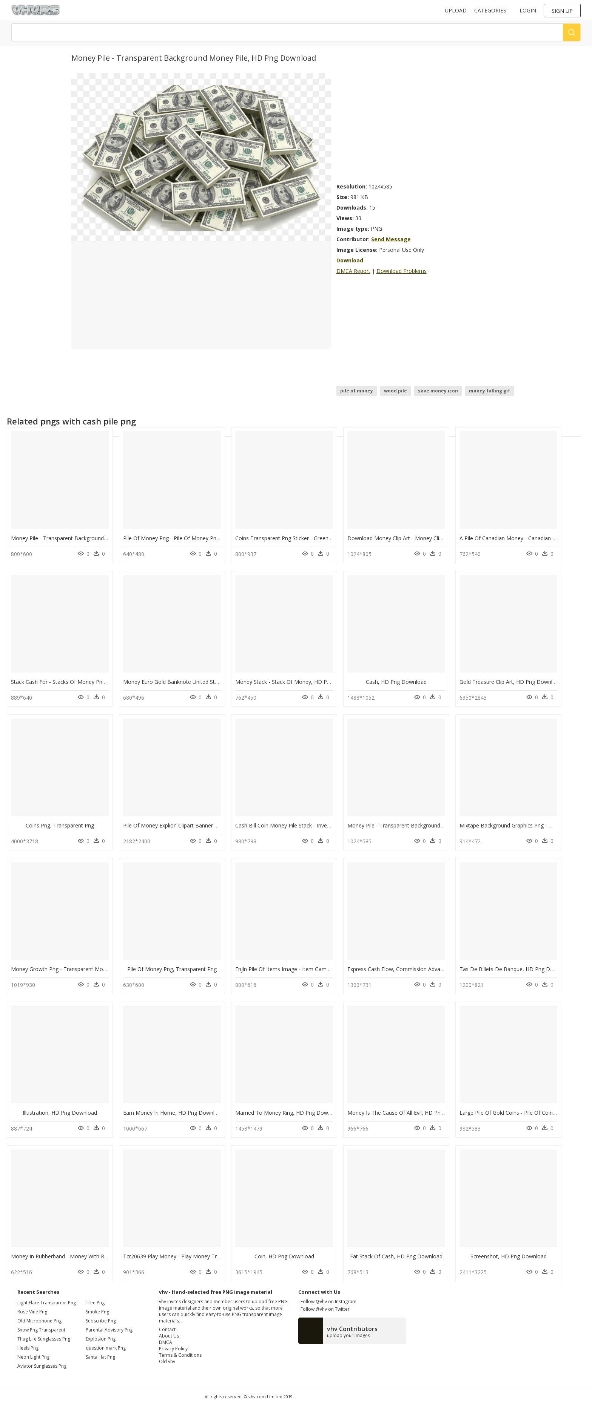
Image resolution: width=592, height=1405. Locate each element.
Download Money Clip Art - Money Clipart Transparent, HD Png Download (438, 538)
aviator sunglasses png (41, 1366)
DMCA (165, 1342)
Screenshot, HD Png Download (508, 1256)
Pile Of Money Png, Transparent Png (172, 969)
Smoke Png (97, 1311)
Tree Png (95, 1302)
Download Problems (401, 270)
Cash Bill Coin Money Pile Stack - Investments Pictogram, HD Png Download (328, 825)
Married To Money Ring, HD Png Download (288, 1112)
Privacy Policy (173, 1348)
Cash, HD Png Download (396, 681)
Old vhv (167, 1361)
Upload (456, 10)
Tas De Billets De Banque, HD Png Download (515, 969)
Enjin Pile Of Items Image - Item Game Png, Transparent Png (309, 969)
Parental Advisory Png (109, 1330)
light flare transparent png (46, 1302)
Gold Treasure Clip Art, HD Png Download (510, 681)
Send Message (391, 239)
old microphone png (39, 1321)
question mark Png (106, 1348)
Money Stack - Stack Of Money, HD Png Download (297, 681)
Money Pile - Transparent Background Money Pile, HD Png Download (96, 538)
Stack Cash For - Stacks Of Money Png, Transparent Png (80, 681)
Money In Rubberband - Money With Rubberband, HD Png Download (95, 1256)
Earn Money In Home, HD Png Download (173, 1112)
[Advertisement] (428, 125)
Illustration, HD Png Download (60, 1112)
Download (349, 260)
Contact (167, 1329)
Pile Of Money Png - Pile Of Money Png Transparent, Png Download (206, 538)
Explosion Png (101, 1339)
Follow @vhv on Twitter (324, 1309)
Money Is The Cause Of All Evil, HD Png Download (408, 1112)
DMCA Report (353, 270)
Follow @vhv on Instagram (327, 1301)
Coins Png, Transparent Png (60, 825)
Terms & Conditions (180, 1355)
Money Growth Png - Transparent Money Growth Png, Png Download (96, 969)
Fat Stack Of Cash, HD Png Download (396, 1256)
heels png (28, 1348)
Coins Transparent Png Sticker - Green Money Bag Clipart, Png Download (325, 538)
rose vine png (32, 1311)
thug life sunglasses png (43, 1339)
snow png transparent (41, 1330)
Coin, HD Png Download (284, 1256)
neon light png (33, 1357)
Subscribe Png (101, 1321)
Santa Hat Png (100, 1357)
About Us (169, 1336)
